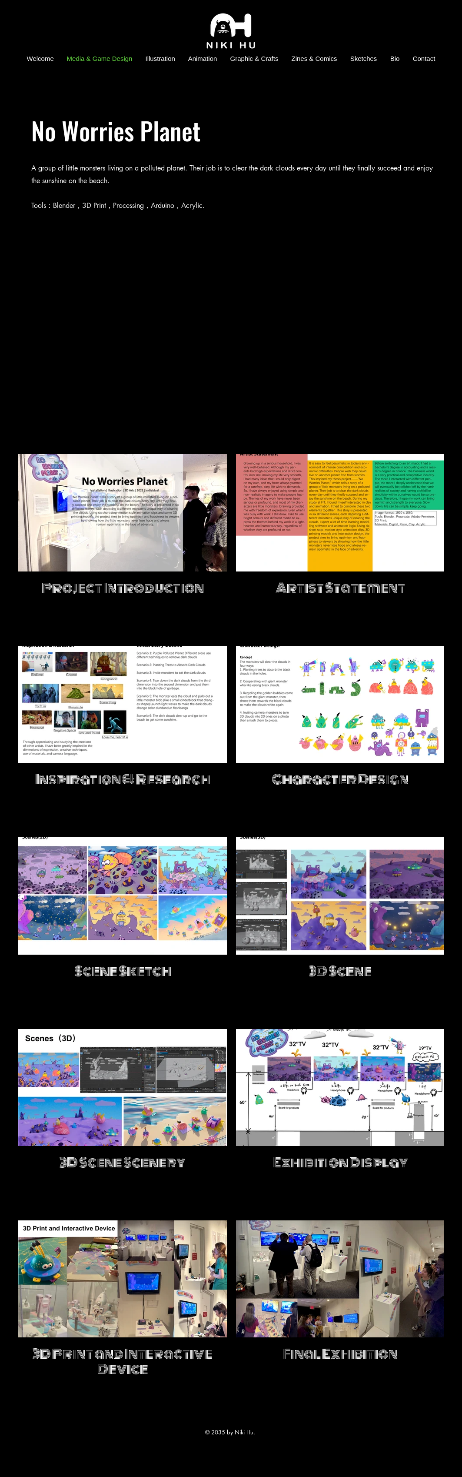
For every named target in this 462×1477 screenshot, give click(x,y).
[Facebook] (440, 71)
